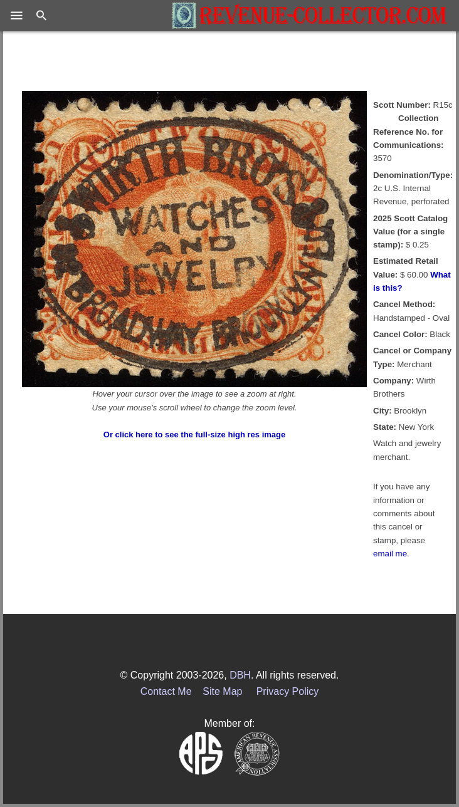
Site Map (222, 691)
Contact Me (166, 691)
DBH (240, 675)
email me (390, 553)
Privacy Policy (287, 691)
